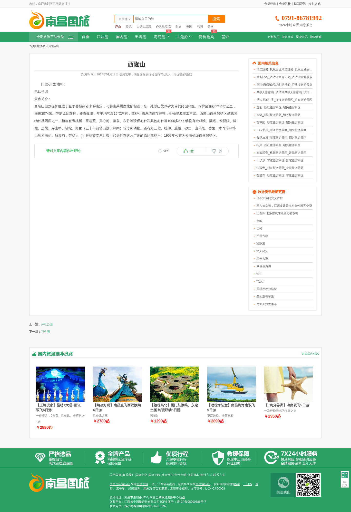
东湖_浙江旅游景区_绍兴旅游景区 (278, 115)
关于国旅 (115, 475)
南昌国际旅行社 (120, 484)
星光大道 (262, 258)
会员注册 (285, 3)
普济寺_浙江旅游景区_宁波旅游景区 (279, 175)
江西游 (102, 37)
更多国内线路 (310, 354)
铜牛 (259, 274)
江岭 (259, 228)
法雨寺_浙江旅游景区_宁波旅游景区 (279, 168)
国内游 (121, 37)
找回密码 (300, 3)
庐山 (118, 26)
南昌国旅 (142, 484)
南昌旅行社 (202, 484)
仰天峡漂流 (163, 26)
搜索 (216, 19)
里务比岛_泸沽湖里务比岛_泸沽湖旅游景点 (284, 77)
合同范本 (193, 475)
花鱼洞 (45, 331)
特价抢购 (208, 35)
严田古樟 (262, 236)
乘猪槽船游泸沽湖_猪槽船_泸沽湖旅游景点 (284, 84)
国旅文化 (141, 475)
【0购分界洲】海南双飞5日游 (286, 405)
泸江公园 (47, 324)
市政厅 (260, 281)
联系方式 (219, 475)
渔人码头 (262, 251)
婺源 (129, 26)
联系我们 (128, 475)
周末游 (147, 488)
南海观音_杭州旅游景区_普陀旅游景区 (281, 152)
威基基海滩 (263, 266)
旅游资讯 (302, 37)
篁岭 (259, 221)
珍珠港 (260, 243)
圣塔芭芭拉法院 (266, 289)
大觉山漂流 (143, 26)
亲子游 (120, 488)
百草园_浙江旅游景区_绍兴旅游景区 (279, 122)
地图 (182, 497)
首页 (85, 37)
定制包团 (273, 37)
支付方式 (315, 3)
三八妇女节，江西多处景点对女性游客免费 (284, 205)
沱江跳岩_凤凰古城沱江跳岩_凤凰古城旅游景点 (287, 69)
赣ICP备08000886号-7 (191, 501)
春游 (237, 484)
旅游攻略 (316, 37)
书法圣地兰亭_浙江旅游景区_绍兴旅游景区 (284, 100)
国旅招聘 (154, 475)
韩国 (200, 26)
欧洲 (178, 26)
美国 (189, 26)
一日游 (247, 484)
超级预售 (134, 488)
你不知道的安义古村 (269, 198)
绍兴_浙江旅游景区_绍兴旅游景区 (278, 145)
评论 (166, 151)
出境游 (140, 37)
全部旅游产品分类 (55, 37)
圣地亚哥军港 (265, 296)
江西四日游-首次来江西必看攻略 (277, 213)
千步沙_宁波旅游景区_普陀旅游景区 (279, 160)
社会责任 (167, 475)
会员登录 (270, 3)
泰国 (211, 26)
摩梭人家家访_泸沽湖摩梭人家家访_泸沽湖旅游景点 (290, 92)
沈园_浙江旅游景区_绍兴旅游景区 (278, 107)
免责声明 (180, 475)
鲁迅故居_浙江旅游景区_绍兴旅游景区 (281, 137)
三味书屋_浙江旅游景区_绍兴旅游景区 (281, 130)
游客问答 (287, 37)
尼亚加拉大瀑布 (266, 304)
